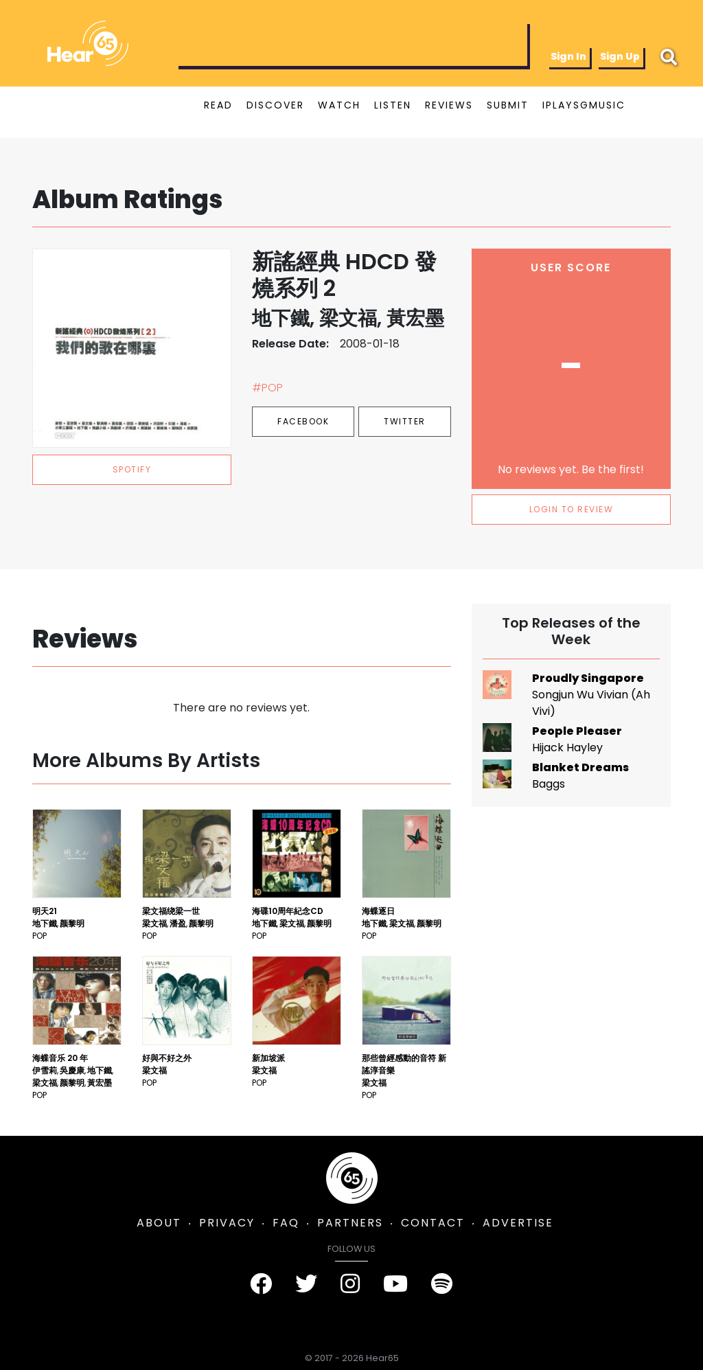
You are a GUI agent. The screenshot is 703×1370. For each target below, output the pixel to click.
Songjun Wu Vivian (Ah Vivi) (591, 703)
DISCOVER (275, 105)
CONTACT (433, 1223)
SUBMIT (508, 105)
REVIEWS (449, 105)
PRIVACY (227, 1223)
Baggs (548, 784)
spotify (132, 469)
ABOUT (159, 1223)
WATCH (339, 105)
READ (218, 105)
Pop (39, 935)
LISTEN (392, 105)
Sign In (568, 56)
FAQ (286, 1223)
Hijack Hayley (567, 747)
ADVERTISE (518, 1223)
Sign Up (620, 56)
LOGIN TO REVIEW (571, 509)
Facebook (303, 421)
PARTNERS (350, 1223)
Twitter (405, 421)
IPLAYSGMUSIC (583, 105)
